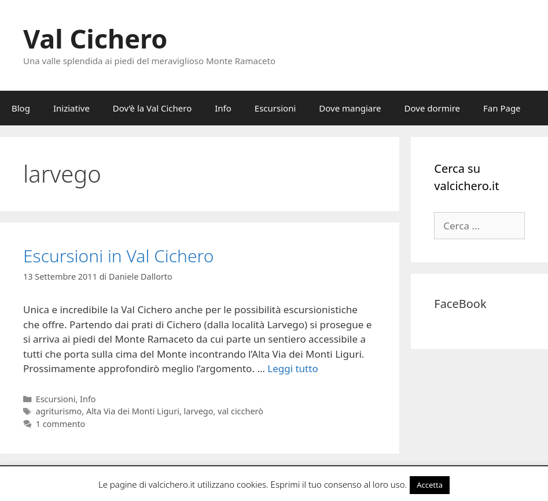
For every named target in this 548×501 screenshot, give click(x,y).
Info (223, 108)
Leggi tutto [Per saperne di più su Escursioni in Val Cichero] (292, 368)
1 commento (61, 423)
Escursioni (275, 108)
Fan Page (502, 108)
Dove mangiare (350, 108)
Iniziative (71, 108)
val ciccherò (240, 411)
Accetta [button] (430, 485)
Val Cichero (95, 38)
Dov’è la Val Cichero (152, 108)
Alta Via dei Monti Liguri (132, 411)
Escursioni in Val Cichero (118, 256)
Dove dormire (432, 108)
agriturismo (59, 411)
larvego (199, 411)
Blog (21, 108)
